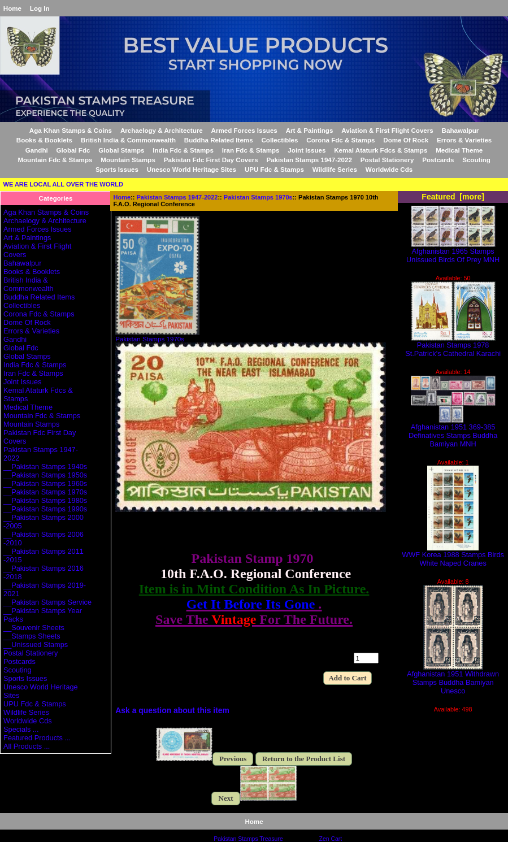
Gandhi (36, 150)
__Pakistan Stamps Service (47, 602)
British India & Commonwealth (128, 140)
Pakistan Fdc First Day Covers (211, 159)
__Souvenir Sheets (33, 627)
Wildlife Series (334, 169)
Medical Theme (459, 150)
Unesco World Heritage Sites (191, 169)
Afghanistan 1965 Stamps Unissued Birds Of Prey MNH (453, 252)
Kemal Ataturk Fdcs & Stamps (380, 150)
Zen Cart (330, 839)
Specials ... (20, 729)
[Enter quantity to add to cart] (366, 658)
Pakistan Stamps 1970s (258, 197)
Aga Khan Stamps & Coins (70, 130)
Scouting (476, 159)
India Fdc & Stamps (183, 150)
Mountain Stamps (128, 159)
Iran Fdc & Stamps (251, 150)
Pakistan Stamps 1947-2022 (177, 197)
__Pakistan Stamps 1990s (45, 509)
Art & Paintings (309, 130)
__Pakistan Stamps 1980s (45, 500)
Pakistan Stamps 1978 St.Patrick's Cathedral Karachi (453, 346)
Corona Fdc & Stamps (340, 140)
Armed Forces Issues (244, 130)
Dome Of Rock (405, 140)
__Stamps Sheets (31, 636)
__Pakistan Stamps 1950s (45, 475)
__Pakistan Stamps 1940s (45, 466)
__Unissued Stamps (35, 644)
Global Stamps (121, 150)
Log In (40, 8)
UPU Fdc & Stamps (274, 169)
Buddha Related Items (218, 140)
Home (12, 8)
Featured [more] (453, 196)
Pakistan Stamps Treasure (248, 839)
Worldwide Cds (389, 169)
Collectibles (279, 140)
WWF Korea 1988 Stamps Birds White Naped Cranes (453, 555)
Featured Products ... (37, 738)
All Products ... (26, 746)
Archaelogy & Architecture (161, 130)
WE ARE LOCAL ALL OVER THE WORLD (63, 184)
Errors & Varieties (464, 140)
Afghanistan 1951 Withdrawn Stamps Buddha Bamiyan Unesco (453, 679)
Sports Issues (116, 169)
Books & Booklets (44, 140)
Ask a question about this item (172, 710)
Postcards (438, 159)
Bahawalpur (460, 130)
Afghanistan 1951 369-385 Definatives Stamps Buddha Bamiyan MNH (453, 432)
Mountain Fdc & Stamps (55, 159)
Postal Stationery (387, 159)
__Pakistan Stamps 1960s (45, 483)
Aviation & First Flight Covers (387, 130)
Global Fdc (73, 150)
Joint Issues (306, 150)
